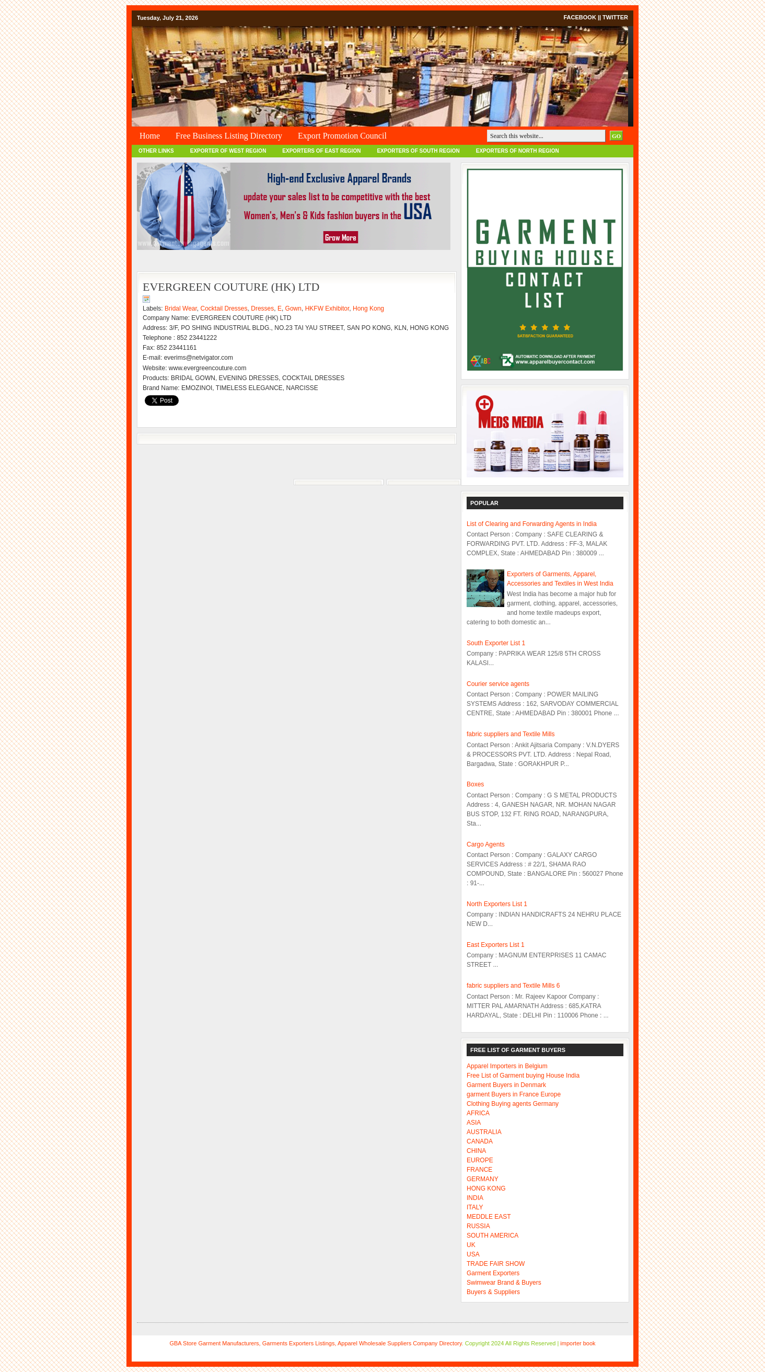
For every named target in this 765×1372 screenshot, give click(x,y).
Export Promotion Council (342, 135)
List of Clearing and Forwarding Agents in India (532, 524)
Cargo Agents (486, 844)
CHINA (476, 1150)
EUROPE (480, 1160)
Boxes (475, 784)
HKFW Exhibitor (327, 308)
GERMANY (483, 1179)
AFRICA (478, 1113)
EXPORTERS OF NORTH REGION (517, 151)
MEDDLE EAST (489, 1216)
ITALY (475, 1207)
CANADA (480, 1141)
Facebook (579, 17)
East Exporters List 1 (496, 944)
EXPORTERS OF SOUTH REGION (418, 151)
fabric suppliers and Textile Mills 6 (513, 985)
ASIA (474, 1122)
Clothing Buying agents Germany (513, 1103)
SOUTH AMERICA (492, 1235)
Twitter (615, 17)
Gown (293, 308)
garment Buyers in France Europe (514, 1094)
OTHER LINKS (156, 151)
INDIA (475, 1198)
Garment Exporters (493, 1273)
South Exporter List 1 (496, 643)
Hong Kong (368, 308)
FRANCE (479, 1169)
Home (150, 135)
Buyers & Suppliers (493, 1292)
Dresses (262, 308)
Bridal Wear (181, 308)
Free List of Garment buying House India (523, 1075)
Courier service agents (498, 684)
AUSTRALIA (484, 1132)
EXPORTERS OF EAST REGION (321, 151)
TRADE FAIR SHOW (496, 1263)
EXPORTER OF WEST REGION (228, 151)
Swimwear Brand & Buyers (504, 1282)
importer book (577, 1343)
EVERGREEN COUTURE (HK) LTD (231, 286)
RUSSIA (478, 1226)
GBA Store (182, 1343)
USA (473, 1254)
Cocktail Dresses (224, 308)
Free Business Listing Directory (229, 135)
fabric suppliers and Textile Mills (511, 734)
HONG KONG (486, 1188)
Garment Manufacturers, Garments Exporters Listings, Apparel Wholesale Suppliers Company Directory (329, 1343)
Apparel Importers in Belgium (507, 1066)
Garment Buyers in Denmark (506, 1085)
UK (471, 1245)
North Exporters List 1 (497, 904)
